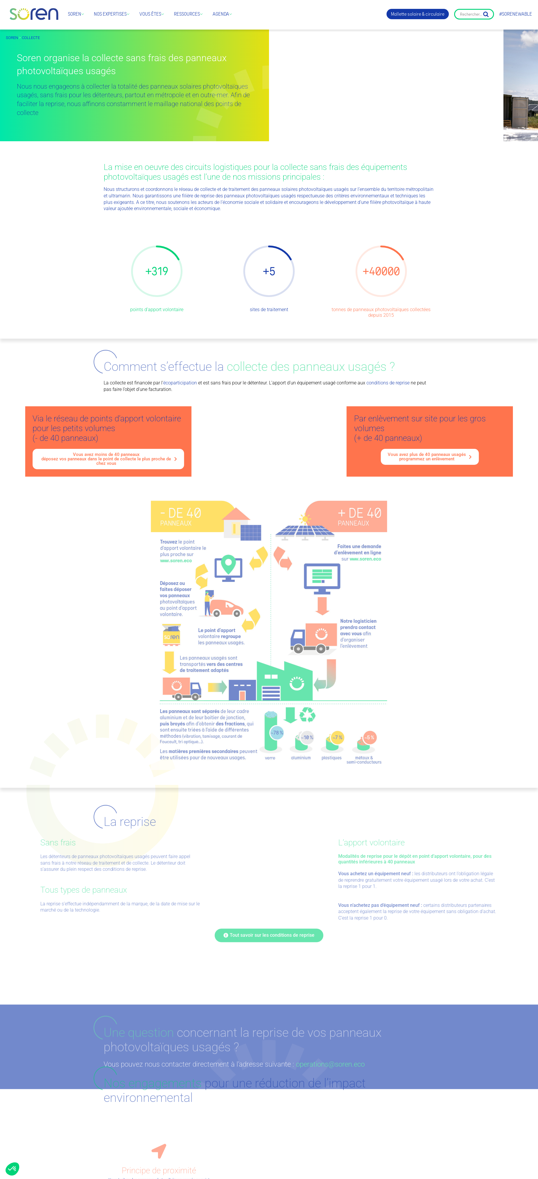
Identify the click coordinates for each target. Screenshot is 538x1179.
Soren (74, 14)
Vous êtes (150, 14)
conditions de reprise (388, 383)
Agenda (221, 14)
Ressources (187, 14)
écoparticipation (180, 383)
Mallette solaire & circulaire (417, 14)
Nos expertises (110, 14)
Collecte (31, 37)
